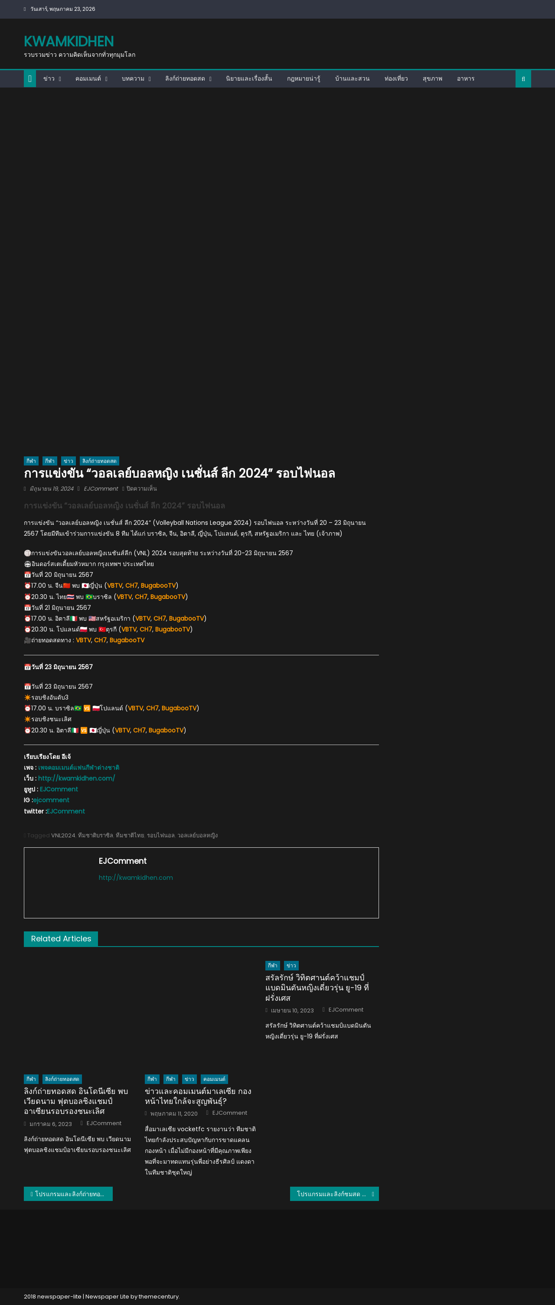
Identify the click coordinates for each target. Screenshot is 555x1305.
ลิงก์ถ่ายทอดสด (185, 78)
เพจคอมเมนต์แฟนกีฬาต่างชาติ (78, 767)
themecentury (159, 1296)
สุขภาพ (432, 78)
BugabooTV (167, 596)
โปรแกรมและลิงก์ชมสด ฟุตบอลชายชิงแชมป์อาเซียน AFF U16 (338, 1194)
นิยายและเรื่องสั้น (249, 78)
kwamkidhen (69, 41)
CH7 (152, 708)
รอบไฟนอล (161, 835)
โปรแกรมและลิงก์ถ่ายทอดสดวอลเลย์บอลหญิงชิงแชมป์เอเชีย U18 (74, 1194)
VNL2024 (63, 835)
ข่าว (49, 78)
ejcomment (51, 800)
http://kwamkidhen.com (136, 877)
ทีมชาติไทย (130, 835)
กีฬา (31, 461)
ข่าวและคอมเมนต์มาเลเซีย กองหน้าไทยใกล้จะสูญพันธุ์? (198, 1096)
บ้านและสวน (352, 78)
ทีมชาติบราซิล (95, 835)
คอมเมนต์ (88, 78)
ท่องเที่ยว (396, 78)
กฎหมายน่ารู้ (303, 78)
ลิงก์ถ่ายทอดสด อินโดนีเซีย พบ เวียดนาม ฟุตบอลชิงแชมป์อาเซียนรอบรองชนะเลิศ (76, 1101)
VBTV (114, 585)
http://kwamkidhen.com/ (76, 778)
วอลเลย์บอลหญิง (197, 835)
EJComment (101, 489)
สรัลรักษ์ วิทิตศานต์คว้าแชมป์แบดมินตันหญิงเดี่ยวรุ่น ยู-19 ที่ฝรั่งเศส (317, 988)
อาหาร (466, 78)
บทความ (133, 78)
